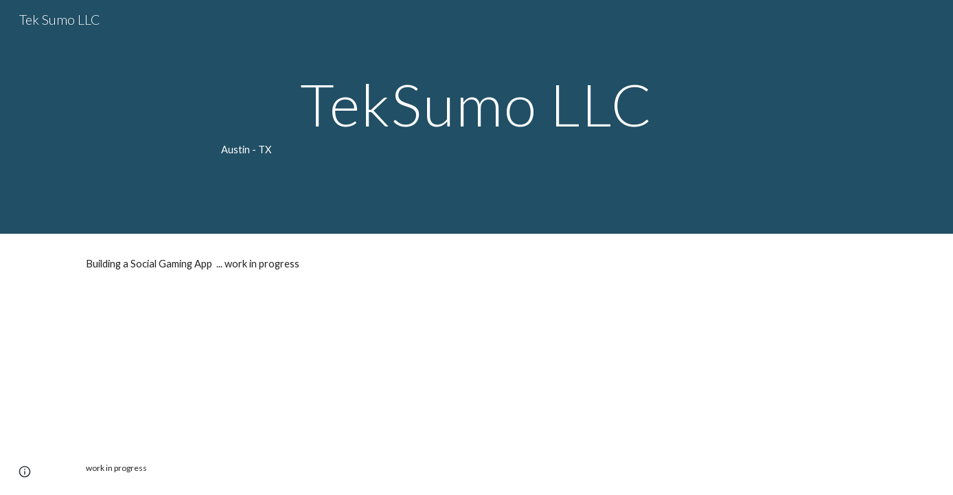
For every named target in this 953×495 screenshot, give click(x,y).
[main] (476, 116)
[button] (24, 471)
